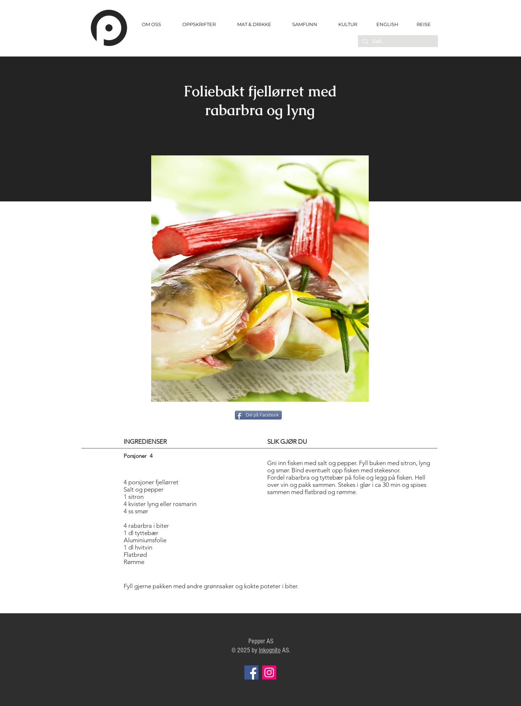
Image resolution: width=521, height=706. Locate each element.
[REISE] (421, 24)
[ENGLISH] (387, 24)
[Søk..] (397, 41)
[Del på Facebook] (258, 415)
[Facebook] (251, 672)
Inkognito (270, 650)
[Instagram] (269, 672)
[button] (199, 24)
